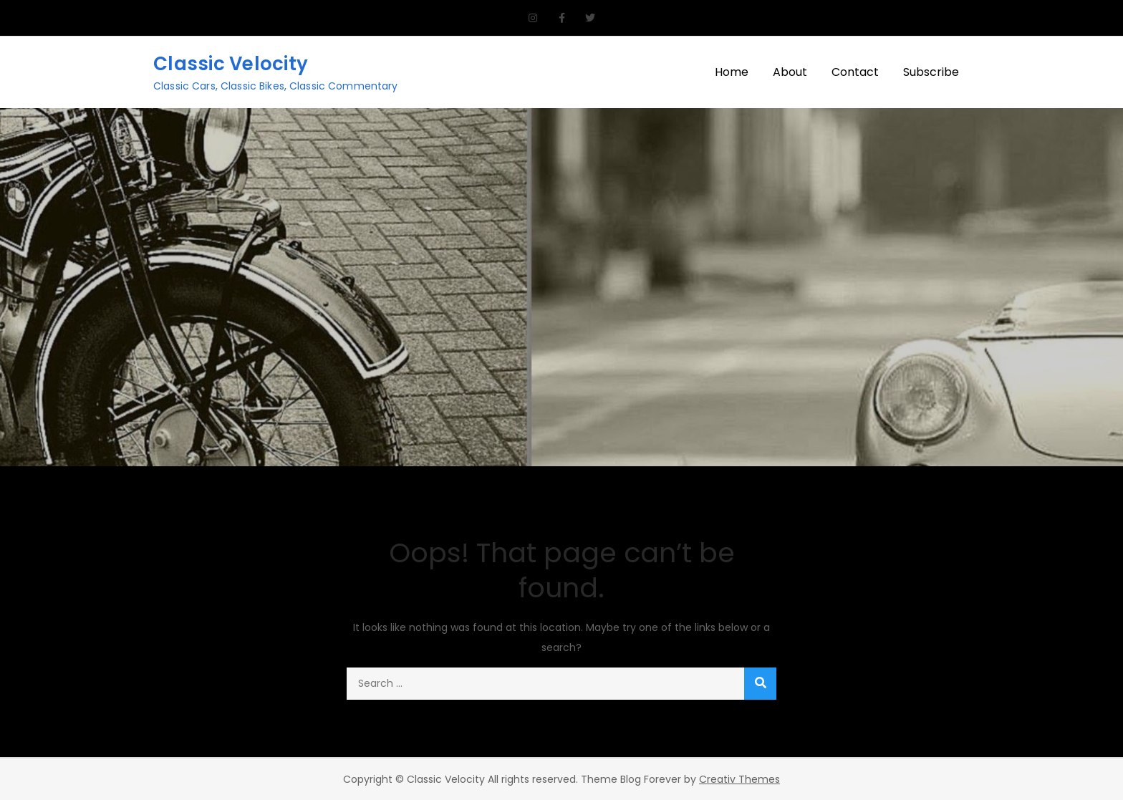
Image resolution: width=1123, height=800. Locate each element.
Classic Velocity (230, 64)
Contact (855, 72)
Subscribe (931, 72)
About (790, 72)
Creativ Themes (739, 779)
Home (731, 72)
